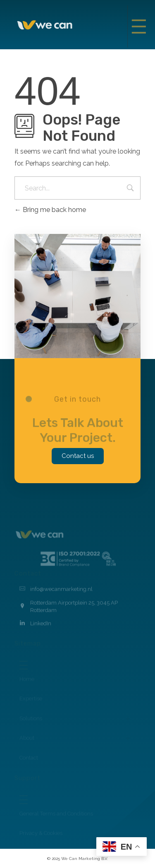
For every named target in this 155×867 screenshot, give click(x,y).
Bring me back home (50, 210)
